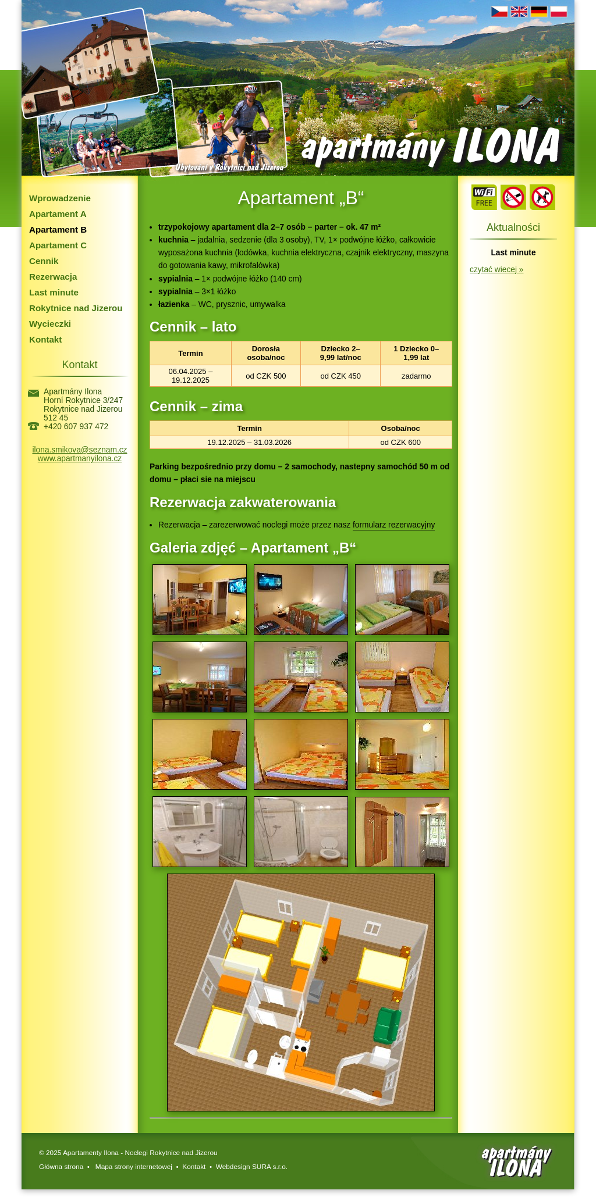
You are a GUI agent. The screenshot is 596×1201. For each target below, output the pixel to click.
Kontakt (45, 339)
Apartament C (58, 245)
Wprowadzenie (60, 198)
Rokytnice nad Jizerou (76, 308)
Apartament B (58, 229)
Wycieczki (50, 324)
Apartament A (58, 214)
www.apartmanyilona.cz (80, 458)
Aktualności (513, 227)
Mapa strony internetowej (133, 1167)
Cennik (43, 261)
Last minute (54, 292)
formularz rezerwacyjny (394, 525)
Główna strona (61, 1167)
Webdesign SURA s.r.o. (252, 1167)
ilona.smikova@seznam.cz (80, 450)
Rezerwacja (53, 276)
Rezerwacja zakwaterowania (243, 502)
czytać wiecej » (496, 269)
